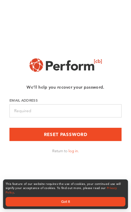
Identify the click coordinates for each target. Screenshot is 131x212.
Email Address (23, 100)
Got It (65, 201)
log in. (73, 151)
